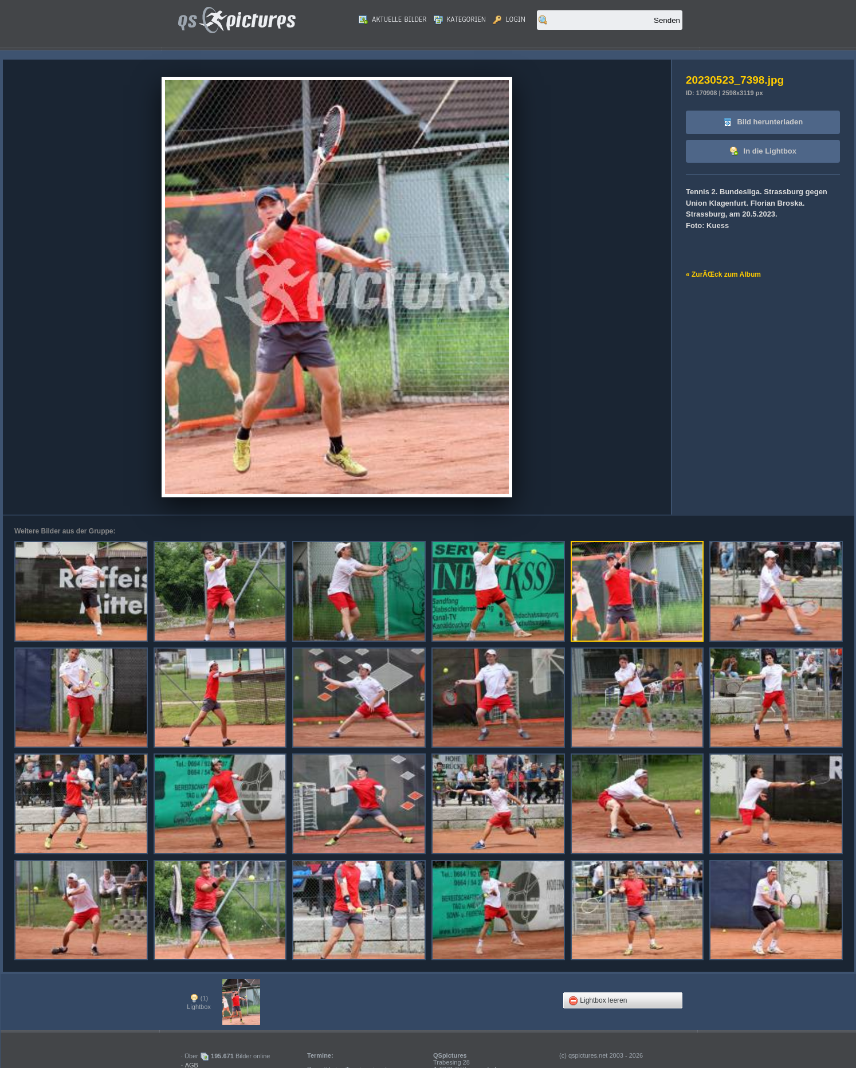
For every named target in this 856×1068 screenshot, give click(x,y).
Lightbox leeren (598, 1000)
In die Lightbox (762, 151)
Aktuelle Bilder (392, 19)
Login (509, 19)
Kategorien (460, 19)
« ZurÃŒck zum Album (723, 274)
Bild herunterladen (763, 122)
